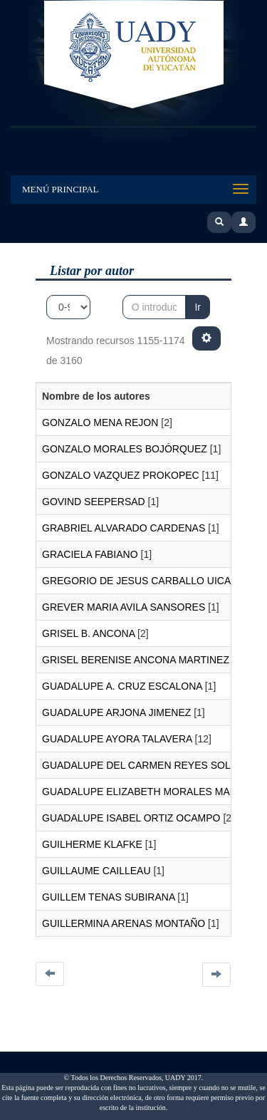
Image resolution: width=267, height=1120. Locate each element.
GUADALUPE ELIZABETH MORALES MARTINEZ (154, 791)
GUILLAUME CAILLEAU (96, 870)
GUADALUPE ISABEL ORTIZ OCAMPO (131, 818)
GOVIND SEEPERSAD (93, 501)
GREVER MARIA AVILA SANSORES (123, 607)
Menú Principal (60, 189)
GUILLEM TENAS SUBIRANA (108, 897)
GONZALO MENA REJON (100, 422)
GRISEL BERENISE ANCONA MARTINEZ (135, 659)
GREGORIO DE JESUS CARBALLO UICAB (140, 580)
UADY (134, 55)
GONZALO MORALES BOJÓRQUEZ (124, 449)
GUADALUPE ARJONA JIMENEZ (116, 712)
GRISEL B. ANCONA (88, 633)
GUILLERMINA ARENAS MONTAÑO (123, 923)
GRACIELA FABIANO (90, 554)
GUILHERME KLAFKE (92, 844)
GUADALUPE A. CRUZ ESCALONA (122, 686)
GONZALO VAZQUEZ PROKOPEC (120, 475)
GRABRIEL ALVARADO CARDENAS (123, 528)
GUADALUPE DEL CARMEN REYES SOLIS (141, 765)
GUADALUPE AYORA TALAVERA (117, 739)
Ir (197, 307)
